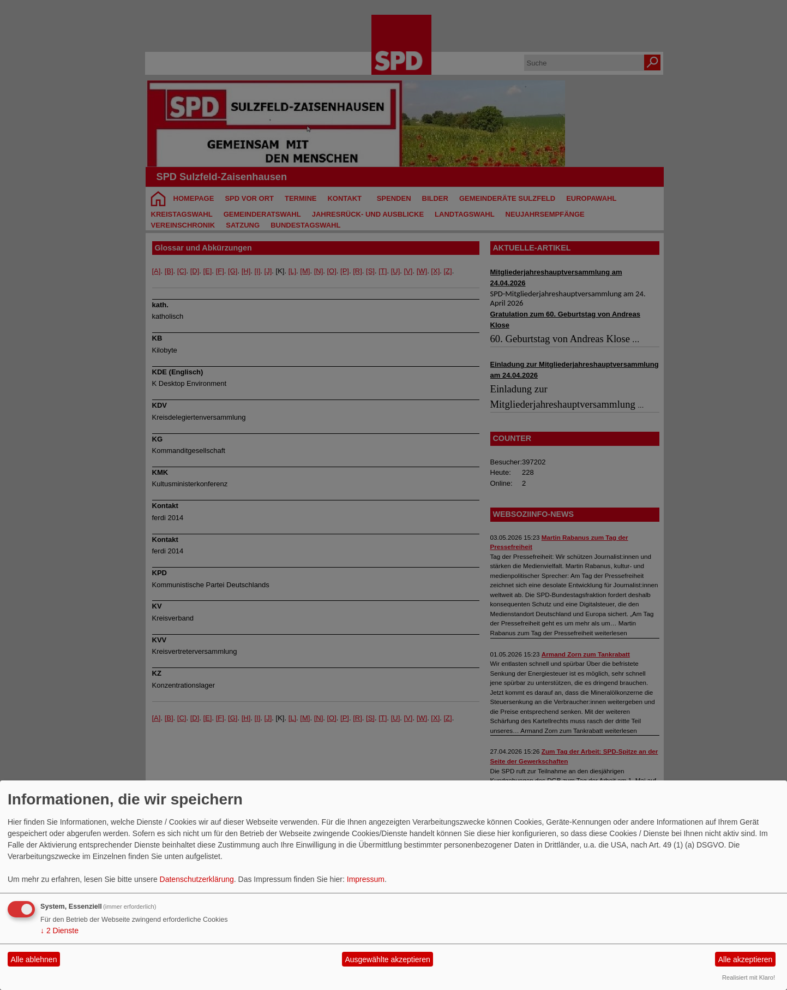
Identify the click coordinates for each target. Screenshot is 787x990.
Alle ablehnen (34, 959)
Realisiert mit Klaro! (748, 977)
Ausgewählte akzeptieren (387, 959)
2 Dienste (59, 930)
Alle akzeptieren (745, 959)
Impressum (366, 879)
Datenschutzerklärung (197, 879)
